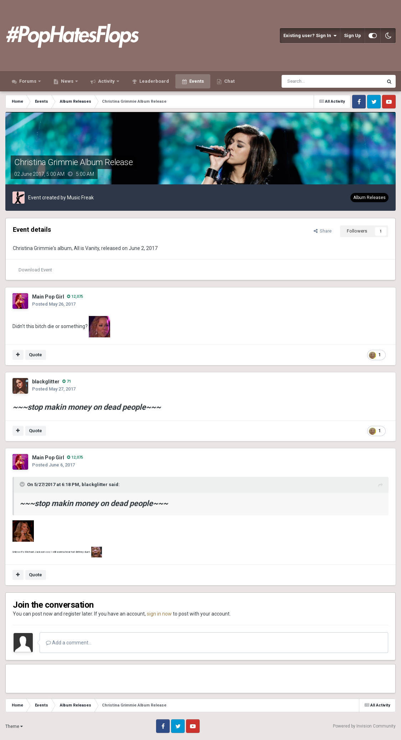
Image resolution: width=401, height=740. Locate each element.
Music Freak (80, 197)
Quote (35, 354)
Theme (14, 726)
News (67, 81)
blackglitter (46, 381)
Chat (229, 81)
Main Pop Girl (48, 297)
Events (196, 81)
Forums (27, 81)
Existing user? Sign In (309, 35)
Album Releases (369, 197)
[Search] (315, 81)
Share (322, 231)
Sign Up (352, 35)
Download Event (35, 269)
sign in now (159, 614)
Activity (106, 81)
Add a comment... (69, 642)
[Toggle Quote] (23, 484)
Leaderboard (153, 81)
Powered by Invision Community (364, 726)
